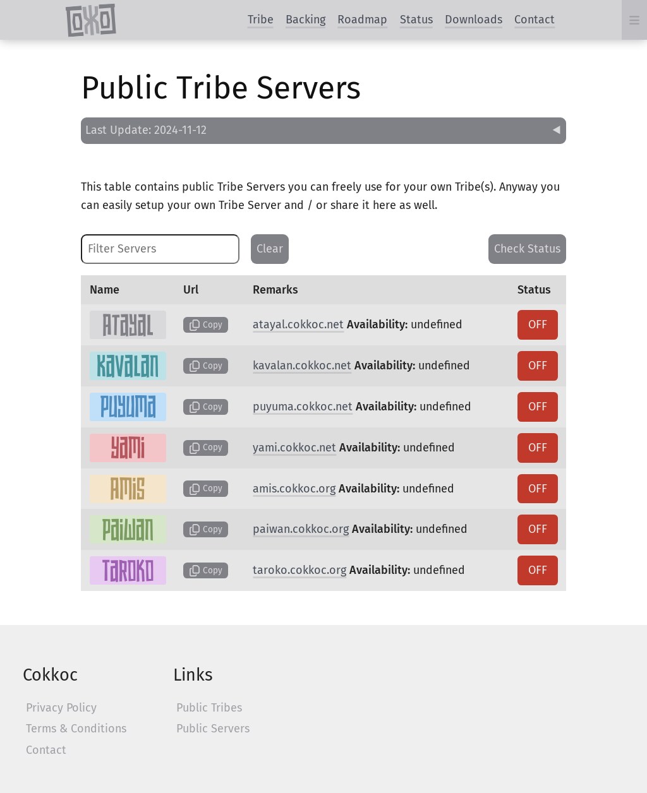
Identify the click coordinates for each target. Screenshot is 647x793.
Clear (270, 249)
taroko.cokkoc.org (299, 570)
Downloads (473, 20)
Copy (205, 325)
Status (416, 20)
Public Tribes (209, 708)
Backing (305, 20)
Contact (534, 20)
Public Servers (213, 729)
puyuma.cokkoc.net (303, 407)
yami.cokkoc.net (294, 448)
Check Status (527, 249)
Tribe (261, 20)
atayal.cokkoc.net (298, 324)
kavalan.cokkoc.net (302, 366)
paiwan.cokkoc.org (301, 529)
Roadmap (362, 20)
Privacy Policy (61, 708)
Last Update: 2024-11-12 (146, 130)
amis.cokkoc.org (294, 489)
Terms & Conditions (76, 729)
